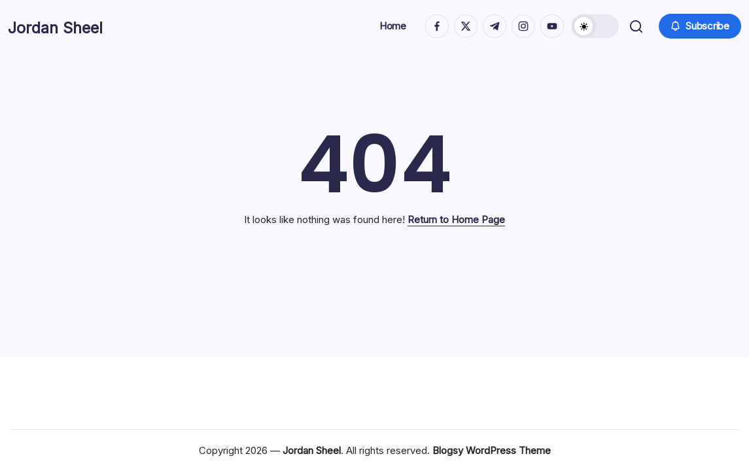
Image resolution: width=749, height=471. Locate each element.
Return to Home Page (456, 219)
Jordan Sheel (70, 26)
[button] (594, 26)
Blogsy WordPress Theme (491, 450)
